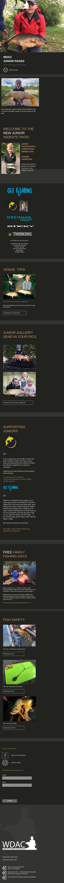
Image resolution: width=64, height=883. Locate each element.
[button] (35, 5)
